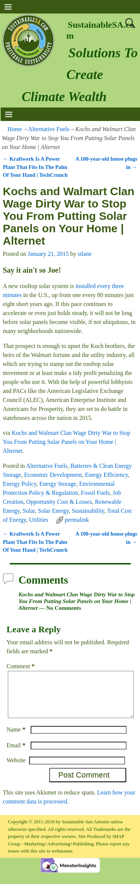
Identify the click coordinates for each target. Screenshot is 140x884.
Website (16, 769)
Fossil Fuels (95, 493)
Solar (28, 511)
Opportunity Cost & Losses (59, 502)
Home (14, 129)
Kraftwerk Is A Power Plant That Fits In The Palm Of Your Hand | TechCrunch (35, 167)
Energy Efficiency (106, 475)
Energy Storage (57, 484)
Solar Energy (53, 511)
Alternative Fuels (48, 129)
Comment (21, 666)
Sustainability (88, 511)
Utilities (39, 520)
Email (17, 754)
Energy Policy (20, 484)
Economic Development (53, 475)
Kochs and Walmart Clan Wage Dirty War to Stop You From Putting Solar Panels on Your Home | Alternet (66, 442)
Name (17, 738)
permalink (77, 520)
